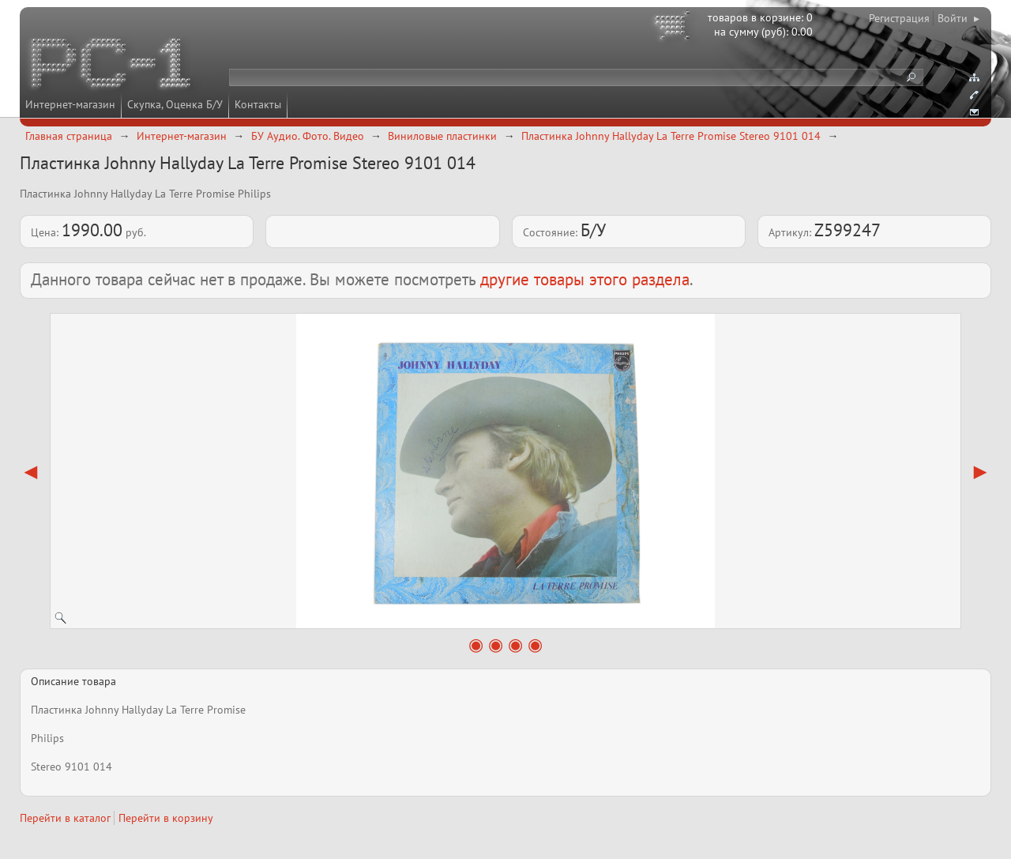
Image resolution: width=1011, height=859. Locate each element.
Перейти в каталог (65, 818)
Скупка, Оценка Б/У (175, 104)
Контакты (258, 104)
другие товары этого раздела (585, 279)
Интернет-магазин (70, 104)
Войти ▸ (958, 18)
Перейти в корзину (165, 818)
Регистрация (899, 18)
